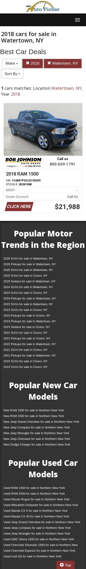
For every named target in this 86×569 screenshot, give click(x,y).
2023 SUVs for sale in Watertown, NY (28, 304)
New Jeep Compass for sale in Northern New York (36, 427)
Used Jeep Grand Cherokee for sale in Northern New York (41, 522)
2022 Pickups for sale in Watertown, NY (29, 344)
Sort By (12, 74)
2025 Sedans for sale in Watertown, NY (29, 281)
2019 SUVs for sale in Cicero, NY (25, 367)
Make (12, 63)
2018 (32, 63)
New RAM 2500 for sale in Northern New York (33, 416)
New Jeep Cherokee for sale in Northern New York (36, 439)
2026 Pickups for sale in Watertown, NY (29, 264)
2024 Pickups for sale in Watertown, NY (29, 298)
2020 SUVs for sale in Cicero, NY (25, 361)
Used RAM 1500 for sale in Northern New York (34, 488)
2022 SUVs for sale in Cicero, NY (25, 332)
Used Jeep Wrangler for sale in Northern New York (36, 533)
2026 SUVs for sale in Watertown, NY (28, 258)
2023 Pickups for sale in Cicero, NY (26, 315)
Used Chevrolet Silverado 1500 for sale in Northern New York (40, 545)
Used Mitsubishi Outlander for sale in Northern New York (40, 505)
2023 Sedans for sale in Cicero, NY (26, 327)
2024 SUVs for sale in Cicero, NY (25, 292)
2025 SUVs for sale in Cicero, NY (25, 275)
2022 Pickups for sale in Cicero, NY (26, 338)
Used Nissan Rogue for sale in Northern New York (36, 499)
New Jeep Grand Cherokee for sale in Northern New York (41, 421)
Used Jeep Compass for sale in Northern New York (37, 528)
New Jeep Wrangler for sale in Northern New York (36, 433)
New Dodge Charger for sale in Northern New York (36, 444)
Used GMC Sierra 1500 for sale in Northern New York (38, 539)
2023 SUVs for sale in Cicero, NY (25, 310)
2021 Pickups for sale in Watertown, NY (29, 355)
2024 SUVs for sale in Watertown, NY (28, 287)
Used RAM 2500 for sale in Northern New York (34, 493)
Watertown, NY (62, 63)
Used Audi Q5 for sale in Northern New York (32, 556)
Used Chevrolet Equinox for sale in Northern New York (39, 550)
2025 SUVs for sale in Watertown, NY (28, 270)
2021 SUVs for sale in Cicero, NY (25, 349)
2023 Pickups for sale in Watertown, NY (29, 321)
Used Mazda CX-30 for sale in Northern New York (36, 516)
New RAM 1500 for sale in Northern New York (33, 410)
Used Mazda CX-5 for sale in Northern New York (35, 510)
